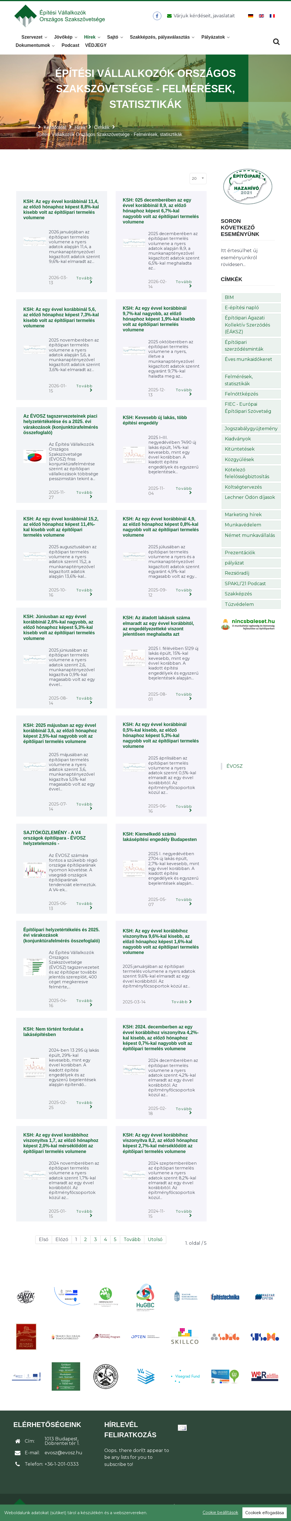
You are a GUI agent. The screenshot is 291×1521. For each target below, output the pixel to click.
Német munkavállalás (250, 537)
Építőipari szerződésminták (244, 347)
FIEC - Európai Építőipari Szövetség (248, 409)
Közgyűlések (239, 461)
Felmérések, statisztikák (239, 382)
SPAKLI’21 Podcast (245, 585)
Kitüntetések (240, 450)
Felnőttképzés (241, 395)
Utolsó (155, 1241)
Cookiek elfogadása (264, 1512)
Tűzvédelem (239, 606)
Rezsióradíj (237, 575)
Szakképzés (238, 595)
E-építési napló (242, 309)
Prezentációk (240, 554)
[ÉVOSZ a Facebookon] (157, 17)
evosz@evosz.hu (63, 1454)
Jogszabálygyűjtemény (251, 430)
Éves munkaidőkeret (248, 361)
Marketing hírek (243, 516)
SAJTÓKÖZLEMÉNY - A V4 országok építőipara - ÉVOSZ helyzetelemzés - (54, 840)
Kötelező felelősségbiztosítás (247, 475)
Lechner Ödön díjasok (250, 499)
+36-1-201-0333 (62, 1465)
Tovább (84, 280)
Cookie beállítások (220, 1512)
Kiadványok (238, 440)
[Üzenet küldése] (200, 17)
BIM (229, 299)
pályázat (234, 564)
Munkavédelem (243, 526)
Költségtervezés (243, 488)
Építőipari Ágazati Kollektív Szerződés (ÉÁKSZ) (247, 326)
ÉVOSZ (234, 768)
